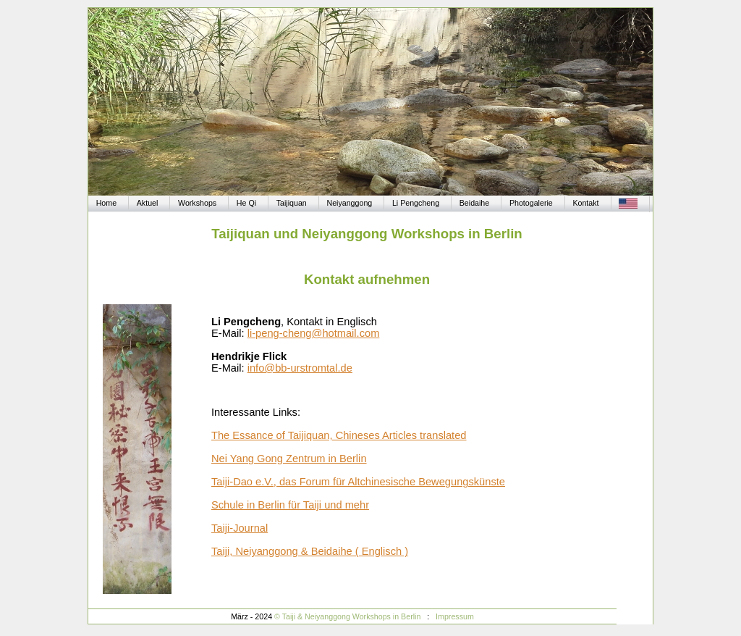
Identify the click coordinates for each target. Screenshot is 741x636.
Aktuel (147, 202)
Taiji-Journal (239, 528)
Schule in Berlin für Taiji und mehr (290, 505)
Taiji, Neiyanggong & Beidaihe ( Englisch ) (309, 551)
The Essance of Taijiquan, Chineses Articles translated (339, 435)
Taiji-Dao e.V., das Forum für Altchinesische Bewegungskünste (358, 482)
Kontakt (585, 202)
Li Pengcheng (415, 202)
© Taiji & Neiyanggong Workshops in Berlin (348, 616)
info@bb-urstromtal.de (299, 368)
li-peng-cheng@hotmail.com (313, 333)
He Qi (246, 202)
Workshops (197, 202)
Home (106, 202)
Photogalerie (531, 202)
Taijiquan (291, 202)
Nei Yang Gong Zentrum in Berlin (289, 458)
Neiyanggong (349, 202)
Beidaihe (474, 202)
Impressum (455, 616)
